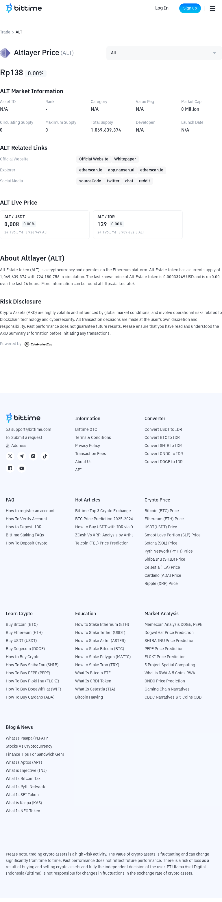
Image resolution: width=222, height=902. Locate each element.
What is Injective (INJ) (26, 774)
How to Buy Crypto (23, 661)
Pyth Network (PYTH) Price (169, 555)
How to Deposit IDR (24, 531)
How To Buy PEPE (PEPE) (28, 677)
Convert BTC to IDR (162, 441)
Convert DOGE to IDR (164, 466)
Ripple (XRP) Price (161, 587)
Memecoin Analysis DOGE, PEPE (173, 628)
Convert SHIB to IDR (163, 450)
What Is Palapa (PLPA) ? (27, 742)
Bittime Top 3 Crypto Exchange (103, 515)
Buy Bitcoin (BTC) (22, 628)
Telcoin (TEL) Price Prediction (102, 547)
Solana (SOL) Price (161, 547)
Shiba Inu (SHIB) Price (165, 563)
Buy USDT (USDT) (21, 645)
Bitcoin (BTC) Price (162, 515)
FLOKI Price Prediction (165, 661)
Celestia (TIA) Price (162, 571)
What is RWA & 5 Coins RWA (170, 677)
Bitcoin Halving (89, 701)
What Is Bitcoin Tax (23, 783)
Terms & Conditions (93, 441)
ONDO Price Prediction (165, 685)
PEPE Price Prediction (164, 653)
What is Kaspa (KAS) (24, 807)
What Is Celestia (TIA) (95, 693)
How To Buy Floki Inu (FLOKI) (32, 685)
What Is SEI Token (22, 799)
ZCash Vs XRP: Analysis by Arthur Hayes (111, 539)
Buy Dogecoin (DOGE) (25, 653)
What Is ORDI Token (93, 685)
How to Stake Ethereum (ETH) (102, 628)
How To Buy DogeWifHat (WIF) (33, 693)
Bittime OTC (86, 433)
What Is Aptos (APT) (24, 766)
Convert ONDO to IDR (164, 458)
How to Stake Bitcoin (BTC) (99, 653)
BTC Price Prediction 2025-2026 (104, 523)
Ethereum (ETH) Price (164, 523)
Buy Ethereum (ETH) (24, 637)
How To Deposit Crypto (26, 547)
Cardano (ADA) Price (163, 579)
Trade (5, 32)
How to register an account (30, 515)
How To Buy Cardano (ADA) (30, 701)
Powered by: (26, 348)
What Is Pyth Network (25, 791)
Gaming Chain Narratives (167, 693)
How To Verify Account (26, 523)
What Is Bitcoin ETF (93, 677)
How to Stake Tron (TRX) (97, 669)
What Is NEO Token (23, 815)
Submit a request (26, 441)
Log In (153, 8)
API (78, 474)
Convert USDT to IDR (163, 433)
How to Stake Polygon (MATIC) (103, 661)
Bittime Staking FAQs (25, 539)
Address (18, 450)
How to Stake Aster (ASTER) (100, 645)
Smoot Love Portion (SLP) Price (173, 539)
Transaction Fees (90, 458)
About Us (83, 466)
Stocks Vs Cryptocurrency (29, 750)
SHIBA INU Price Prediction (170, 645)
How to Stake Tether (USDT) (100, 637)
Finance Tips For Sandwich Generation (41, 758)
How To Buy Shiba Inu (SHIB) (32, 669)
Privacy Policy (87, 450)
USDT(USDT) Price (161, 531)
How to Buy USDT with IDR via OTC (106, 531)
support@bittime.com (31, 433)
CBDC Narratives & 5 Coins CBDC (174, 701)
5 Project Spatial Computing (170, 669)
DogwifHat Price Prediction (169, 637)
